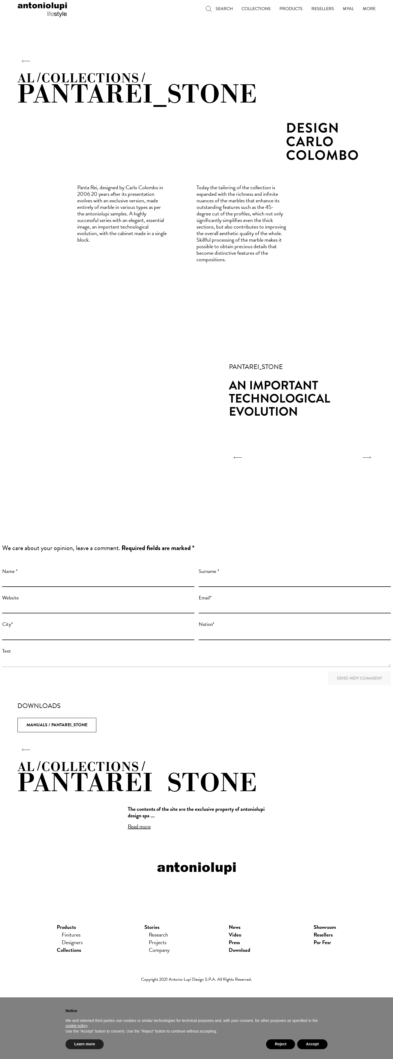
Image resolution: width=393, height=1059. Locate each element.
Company (159, 950)
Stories (151, 927)
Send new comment (359, 678)
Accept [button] (312, 1044)
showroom (325, 927)
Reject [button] (280, 1044)
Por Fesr (322, 942)
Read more (139, 826)
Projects (157, 942)
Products (66, 927)
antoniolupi (42, 8)
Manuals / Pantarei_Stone (56, 725)
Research (158, 935)
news (234, 927)
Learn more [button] (84, 1044)
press (234, 942)
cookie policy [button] (76, 1026)
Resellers (323, 935)
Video (235, 935)
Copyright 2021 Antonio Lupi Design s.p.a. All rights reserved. (196, 979)
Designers (72, 942)
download (239, 950)
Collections (69, 950)
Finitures (71, 935)
